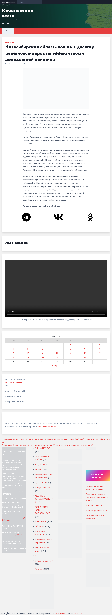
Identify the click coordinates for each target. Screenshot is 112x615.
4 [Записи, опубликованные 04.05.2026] (13, 348)
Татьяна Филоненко (47, 426)
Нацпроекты (40, 521)
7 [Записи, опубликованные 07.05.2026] (56, 348)
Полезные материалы (40, 533)
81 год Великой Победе (42, 458)
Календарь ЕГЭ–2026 (96, 510)
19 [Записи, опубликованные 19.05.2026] (28, 357)
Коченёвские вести (17, 13)
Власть (38, 469)
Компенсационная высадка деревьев (94, 487)
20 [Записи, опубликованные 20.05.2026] (42, 357)
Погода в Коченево (14, 382)
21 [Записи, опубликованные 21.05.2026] (57, 357)
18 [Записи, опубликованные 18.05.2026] (13, 357)
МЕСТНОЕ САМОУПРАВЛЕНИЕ (44, 499)
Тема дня (39, 569)
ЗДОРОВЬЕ (40, 482)
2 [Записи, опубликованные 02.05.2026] (84, 344)
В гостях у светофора (95, 505)
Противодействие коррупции (43, 541)
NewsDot (78, 613)
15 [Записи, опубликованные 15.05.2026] (70, 353)
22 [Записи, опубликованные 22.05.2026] (70, 357)
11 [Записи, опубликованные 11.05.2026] (13, 353)
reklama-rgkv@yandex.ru (17, 535)
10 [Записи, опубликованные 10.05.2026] (99, 348)
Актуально (40, 464)
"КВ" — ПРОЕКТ (42, 448)
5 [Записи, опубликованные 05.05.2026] (27, 348)
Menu (8, 30)
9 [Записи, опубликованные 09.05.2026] (84, 348)
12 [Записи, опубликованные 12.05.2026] (28, 353)
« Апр (55, 365)
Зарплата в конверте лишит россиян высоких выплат (97, 497)
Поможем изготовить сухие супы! (95, 517)
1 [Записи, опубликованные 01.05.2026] (70, 344)
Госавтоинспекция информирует (43, 476)
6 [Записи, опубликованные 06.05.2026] (42, 348)
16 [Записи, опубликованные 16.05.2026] (85, 353)
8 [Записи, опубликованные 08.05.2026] (70, 348)
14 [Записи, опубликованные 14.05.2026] (57, 353)
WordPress (60, 613)
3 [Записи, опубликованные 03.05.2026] (99, 344)
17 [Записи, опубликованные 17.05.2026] (99, 353)
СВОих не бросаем (44, 560)
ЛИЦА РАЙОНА (43, 487)
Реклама (39, 555)
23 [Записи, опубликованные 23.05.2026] (85, 357)
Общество (9, 42)
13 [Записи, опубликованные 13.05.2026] (42, 353)
